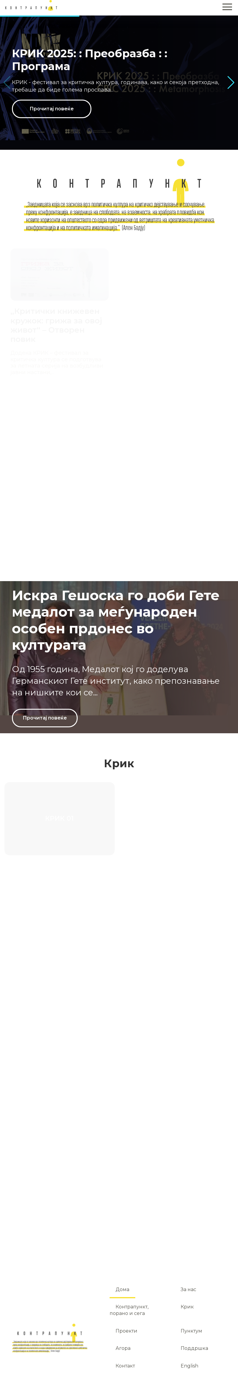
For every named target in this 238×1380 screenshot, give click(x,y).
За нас (188, 1289)
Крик (187, 1307)
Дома (122, 1289)
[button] (231, 82)
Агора (123, 1348)
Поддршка (194, 1348)
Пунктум (191, 1331)
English (189, 1366)
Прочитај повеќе (52, 109)
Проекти (126, 1331)
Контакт (125, 1366)
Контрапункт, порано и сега (129, 1310)
